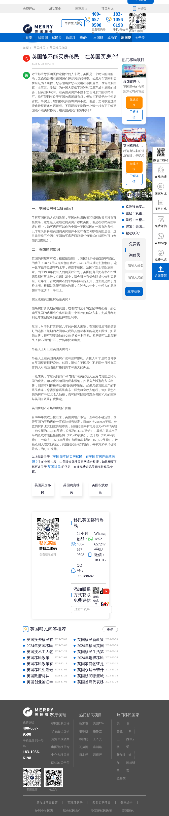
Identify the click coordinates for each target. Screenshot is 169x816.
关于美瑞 (140, 37)
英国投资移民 (100, 481)
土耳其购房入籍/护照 (99, 729)
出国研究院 (98, 39)
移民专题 (64, 737)
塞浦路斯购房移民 (98, 737)
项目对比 (100, 8)
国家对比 (76, 8)
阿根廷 (130, 750)
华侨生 (84, 37)
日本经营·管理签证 (85, 744)
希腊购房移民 (84, 729)
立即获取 (134, 281)
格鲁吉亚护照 (98, 722)
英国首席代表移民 (134, 79)
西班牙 (130, 728)
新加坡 (121, 742)
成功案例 (52, 8)
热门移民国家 (127, 706)
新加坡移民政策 (49, 793)
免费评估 (28, 8)
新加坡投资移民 (84, 715)
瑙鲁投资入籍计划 (84, 722)
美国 (119, 714)
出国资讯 (126, 39)
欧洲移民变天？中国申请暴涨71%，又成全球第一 (136, 201)
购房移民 (70, 37)
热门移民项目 (89, 706)
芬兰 (119, 721)
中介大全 (55, 744)
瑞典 (128, 714)
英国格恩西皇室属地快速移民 (134, 142)
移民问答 (64, 744)
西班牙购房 (75, 793)
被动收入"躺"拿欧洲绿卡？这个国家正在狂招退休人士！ (136, 225)
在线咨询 (134, 100)
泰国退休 (126, 800)
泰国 (128, 757)
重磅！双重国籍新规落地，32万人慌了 (136, 207)
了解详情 (134, 111)
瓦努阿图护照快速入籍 (84, 737)
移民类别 (57, 39)
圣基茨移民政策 (100, 800)
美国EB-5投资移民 (98, 715)
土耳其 (119, 729)
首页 (29, 37)
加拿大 (119, 751)
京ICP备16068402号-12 (127, 807)
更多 (111, 621)
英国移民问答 (56, 47)
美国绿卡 (124, 793)
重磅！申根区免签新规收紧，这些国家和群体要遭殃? (136, 213)
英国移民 (38, 47)
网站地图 (55, 751)
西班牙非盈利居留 (98, 744)
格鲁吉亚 (119, 737)
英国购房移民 (71, 481)
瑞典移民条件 (73, 800)
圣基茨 (121, 764)
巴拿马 (119, 758)
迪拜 (131, 742)
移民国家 (43, 39)
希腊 (131, 721)
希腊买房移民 (101, 793)
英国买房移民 (43, 481)
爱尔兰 (128, 737)
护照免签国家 (46, 800)
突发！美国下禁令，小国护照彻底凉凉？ (136, 219)
